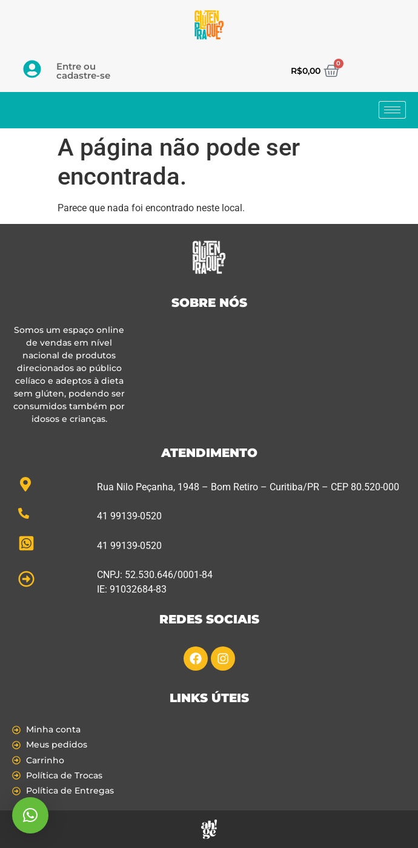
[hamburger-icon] (392, 110)
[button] (30, 815)
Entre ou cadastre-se (83, 71)
